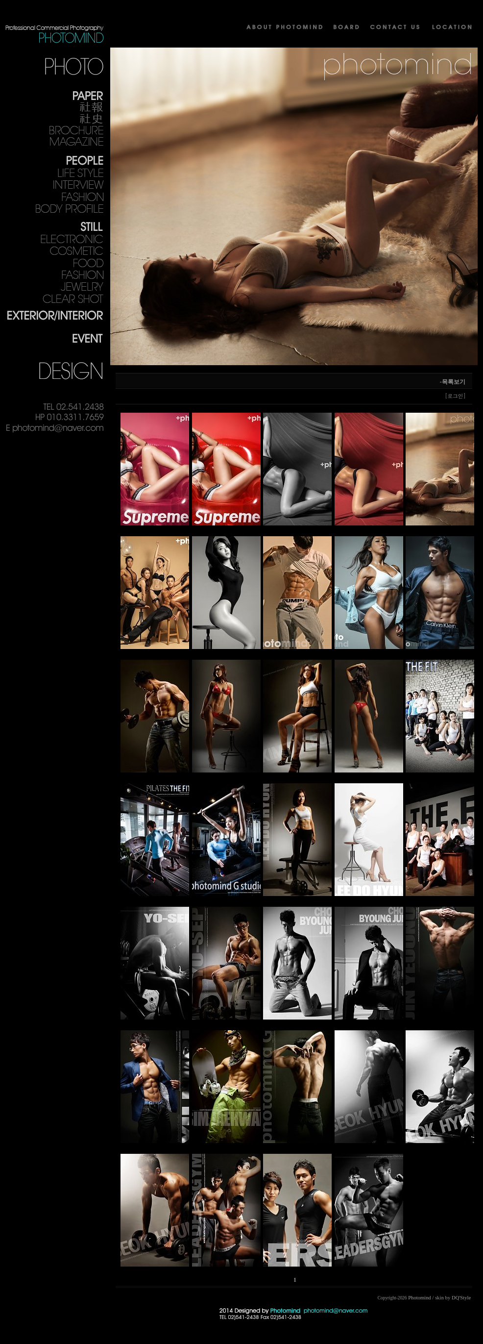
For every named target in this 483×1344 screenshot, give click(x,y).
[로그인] (455, 395)
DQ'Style (461, 1297)
